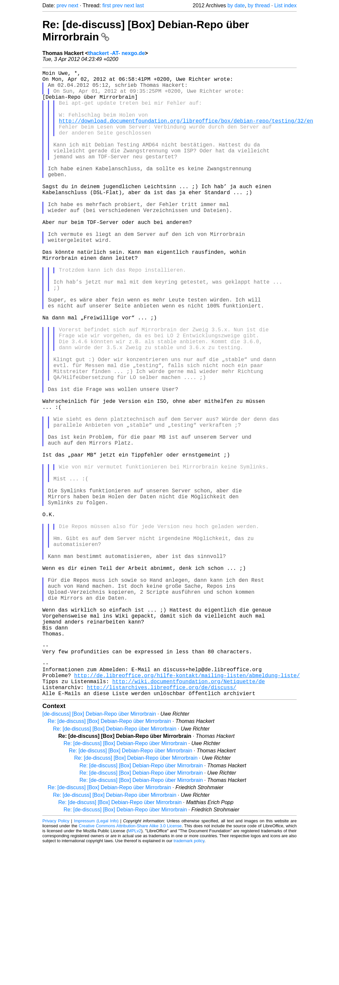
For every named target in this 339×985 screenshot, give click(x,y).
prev (62, 5)
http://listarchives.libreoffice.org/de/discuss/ (161, 825)
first (106, 5)
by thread (259, 5)
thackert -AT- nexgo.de (116, 53)
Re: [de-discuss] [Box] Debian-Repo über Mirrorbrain (109, 860)
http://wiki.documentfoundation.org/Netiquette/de (188, 817)
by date (236, 5)
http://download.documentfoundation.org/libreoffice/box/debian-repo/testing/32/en (186, 132)
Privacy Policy (55, 960)
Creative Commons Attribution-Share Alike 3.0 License (130, 964)
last (140, 5)
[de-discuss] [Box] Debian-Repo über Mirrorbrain (99, 853)
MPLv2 (134, 969)
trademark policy (188, 979)
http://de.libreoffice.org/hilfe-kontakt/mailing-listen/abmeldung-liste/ (187, 810)
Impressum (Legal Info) (96, 960)
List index (285, 5)
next (73, 5)
